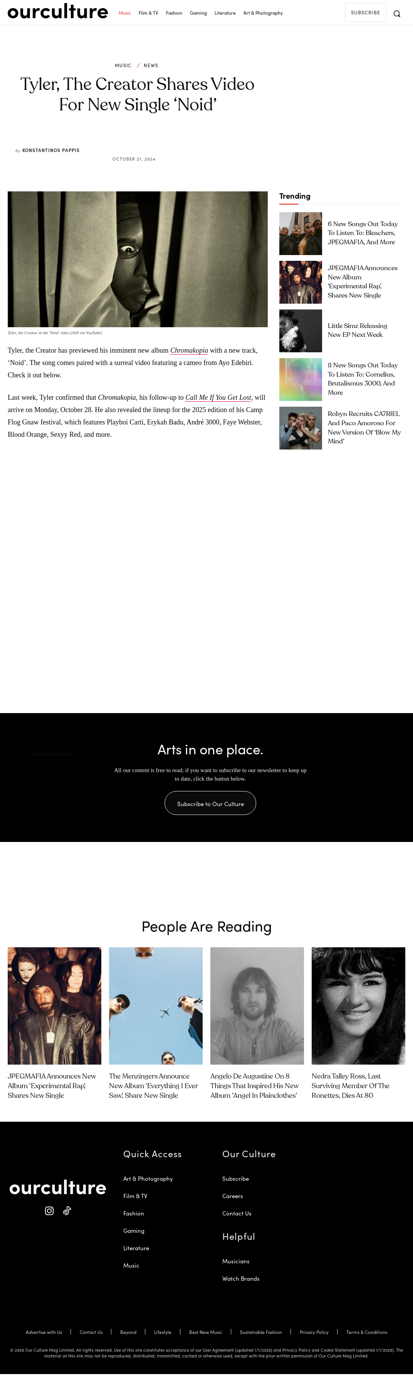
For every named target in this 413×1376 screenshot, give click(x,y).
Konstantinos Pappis (51, 150)
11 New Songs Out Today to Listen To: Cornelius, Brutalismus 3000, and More (362, 379)
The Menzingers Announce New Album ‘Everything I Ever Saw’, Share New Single (153, 1088)
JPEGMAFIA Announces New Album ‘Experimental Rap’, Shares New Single (362, 282)
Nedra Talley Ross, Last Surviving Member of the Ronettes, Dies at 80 (350, 1088)
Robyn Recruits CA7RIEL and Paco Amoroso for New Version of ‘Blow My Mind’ (362, 428)
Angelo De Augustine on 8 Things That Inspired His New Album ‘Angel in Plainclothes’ (254, 1088)
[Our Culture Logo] (58, 11)
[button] (396, 13)
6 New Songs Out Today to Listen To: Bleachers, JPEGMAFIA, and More (359, 233)
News (151, 65)
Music (123, 65)
